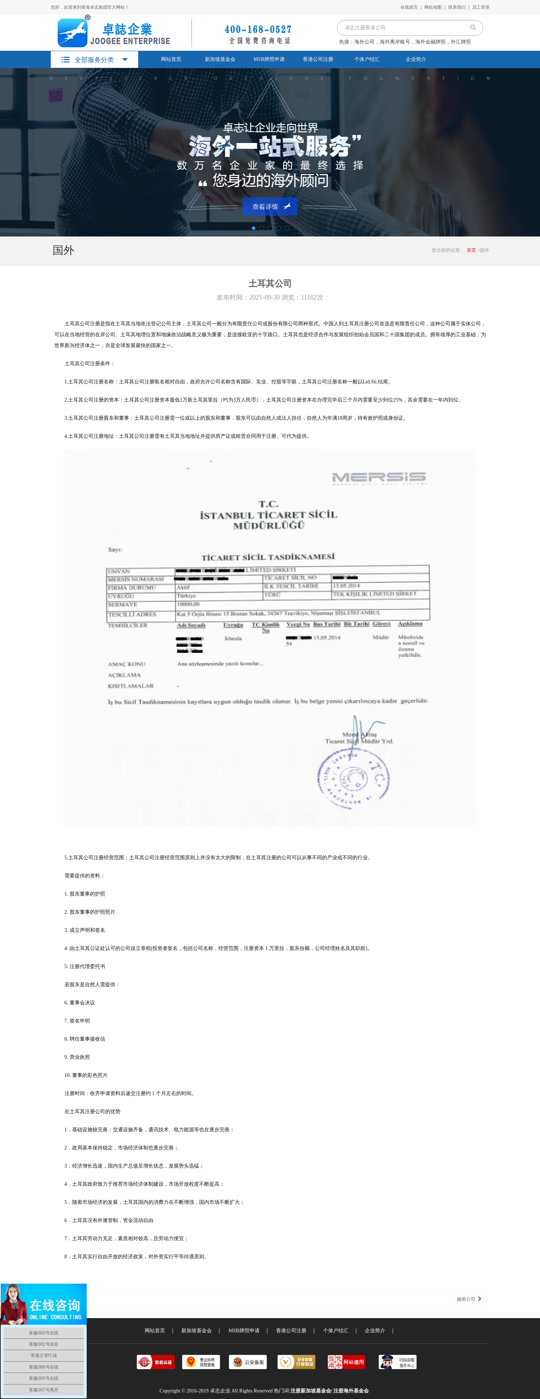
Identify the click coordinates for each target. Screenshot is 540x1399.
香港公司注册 (318, 59)
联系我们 (457, 7)
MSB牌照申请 (269, 59)
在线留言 (409, 7)
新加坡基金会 (220, 59)
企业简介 (416, 59)
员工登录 (481, 7)
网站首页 (171, 59)
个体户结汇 (367, 59)
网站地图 (433, 7)
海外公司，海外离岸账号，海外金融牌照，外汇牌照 (412, 42)
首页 (471, 250)
